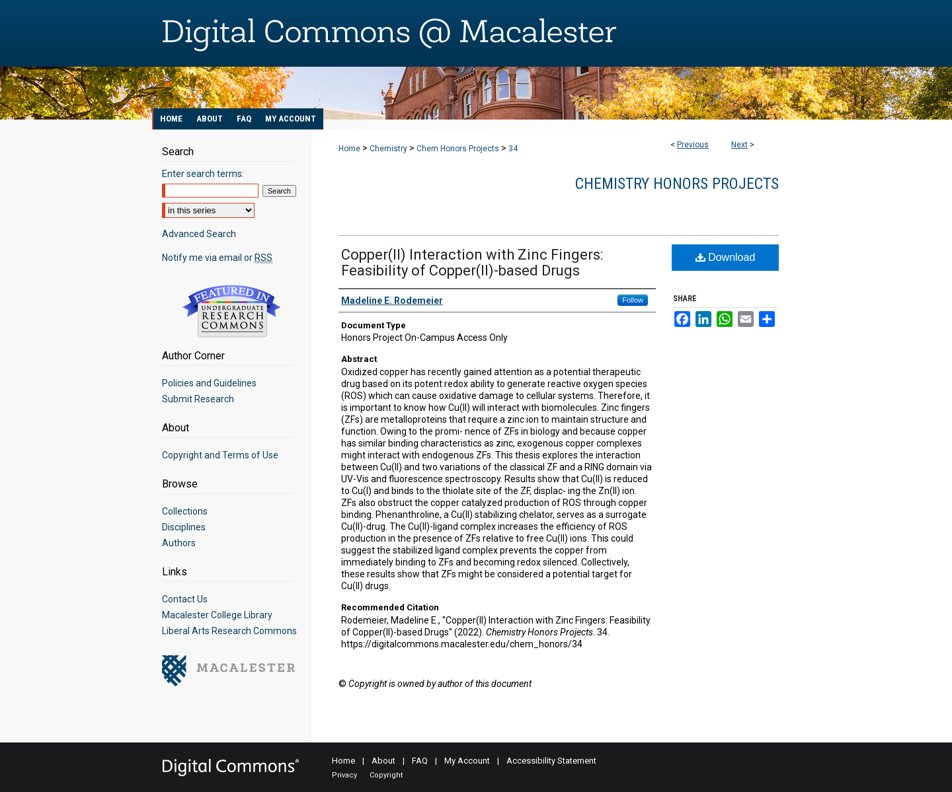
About (383, 761)
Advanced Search (199, 234)
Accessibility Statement (551, 761)
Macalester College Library (217, 615)
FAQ (420, 761)
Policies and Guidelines (209, 383)
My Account (467, 761)
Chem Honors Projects (457, 148)
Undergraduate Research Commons (231, 311)
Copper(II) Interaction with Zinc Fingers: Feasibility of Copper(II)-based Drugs (472, 262)
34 (513, 148)
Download (725, 257)
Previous (693, 144)
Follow (632, 300)
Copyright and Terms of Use (220, 455)
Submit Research (198, 399)
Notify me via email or (217, 257)
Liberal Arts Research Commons (229, 631)
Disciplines (184, 527)
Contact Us (185, 599)
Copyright (386, 775)
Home (349, 148)
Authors (179, 543)
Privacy (344, 775)
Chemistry (388, 148)
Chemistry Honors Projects (677, 183)
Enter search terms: (203, 173)
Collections (185, 511)
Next (739, 144)
